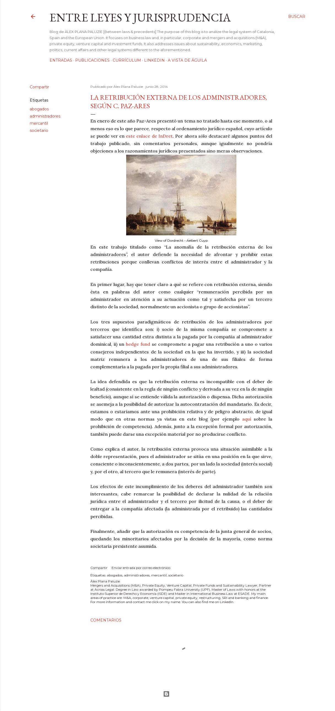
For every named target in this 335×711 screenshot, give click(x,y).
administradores (45, 116)
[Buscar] (296, 16)
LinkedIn (154, 60)
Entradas (61, 60)
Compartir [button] (39, 87)
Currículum (127, 60)
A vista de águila (187, 60)
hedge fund (138, 344)
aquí (246, 419)
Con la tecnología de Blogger (166, 694)
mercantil (39, 123)
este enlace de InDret (149, 136)
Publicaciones (92, 60)
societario (39, 130)
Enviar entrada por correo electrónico (141, 568)
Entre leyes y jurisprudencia (140, 17)
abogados (39, 109)
